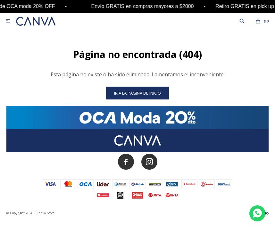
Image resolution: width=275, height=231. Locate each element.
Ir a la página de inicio (137, 93)
